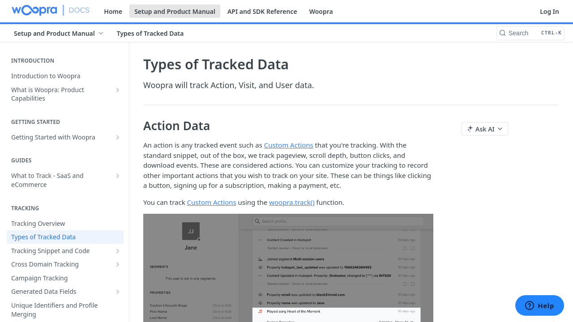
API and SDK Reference (262, 11)
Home (113, 11)
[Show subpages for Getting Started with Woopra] (117, 137)
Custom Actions (288, 144)
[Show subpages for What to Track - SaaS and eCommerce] (117, 175)
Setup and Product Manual (174, 11)
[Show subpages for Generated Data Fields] (117, 291)
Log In (549, 11)
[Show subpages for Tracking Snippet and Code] (117, 250)
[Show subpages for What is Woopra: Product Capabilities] (117, 89)
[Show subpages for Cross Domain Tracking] (117, 264)
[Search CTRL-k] (530, 33)
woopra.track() (291, 202)
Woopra (321, 11)
